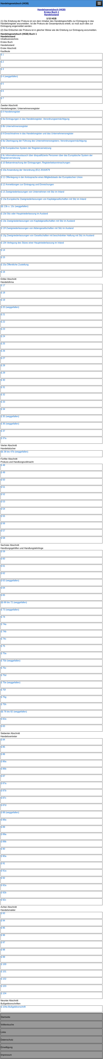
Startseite (5, 1017)
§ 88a (3, 820)
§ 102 (3, 979)
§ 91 (3, 863)
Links (3, 1032)
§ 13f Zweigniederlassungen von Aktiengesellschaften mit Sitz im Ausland (37, 228)
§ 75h (3, 704)
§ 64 (3, 588)
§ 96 (3, 935)
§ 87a (3, 783)
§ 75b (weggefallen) (10, 660)
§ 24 (3, 336)
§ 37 (3, 431)
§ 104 (3, 993)
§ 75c (3, 668)
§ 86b (3, 769)
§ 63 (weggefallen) (10, 580)
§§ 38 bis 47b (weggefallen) (14, 452)
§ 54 (3, 509)
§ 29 (3, 373)
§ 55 (3, 516)
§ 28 (3, 365)
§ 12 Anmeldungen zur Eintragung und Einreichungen (27, 184)
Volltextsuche (7, 1024)
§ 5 (2, 83)
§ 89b (3, 841)
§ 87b (3, 790)
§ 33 (3, 402)
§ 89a (3, 834)
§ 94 (3, 920)
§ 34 (3, 409)
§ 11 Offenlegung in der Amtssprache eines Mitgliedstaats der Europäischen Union (42, 177)
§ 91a (3, 871)
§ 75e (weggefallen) (10, 682)
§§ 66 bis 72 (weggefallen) (14, 602)
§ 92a (3, 885)
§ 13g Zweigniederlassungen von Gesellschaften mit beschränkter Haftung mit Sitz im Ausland (47, 235)
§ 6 (2, 91)
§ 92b (3, 892)
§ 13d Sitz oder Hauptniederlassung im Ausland (24, 213)
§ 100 (3, 964)
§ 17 (3, 285)
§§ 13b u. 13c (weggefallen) (14, 206)
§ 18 (3, 292)
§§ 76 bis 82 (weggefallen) (14, 711)
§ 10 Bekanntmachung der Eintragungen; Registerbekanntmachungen (35, 162)
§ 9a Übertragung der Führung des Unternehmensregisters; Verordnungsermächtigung (44, 141)
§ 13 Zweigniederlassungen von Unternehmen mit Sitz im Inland (32, 192)
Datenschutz (7, 1040)
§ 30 (3, 380)
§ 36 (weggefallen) (10, 424)
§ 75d (3, 675)
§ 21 (3, 314)
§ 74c (3, 639)
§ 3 (2, 69)
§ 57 (3, 531)
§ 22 (3, 322)
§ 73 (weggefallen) (10, 609)
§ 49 (3, 472)
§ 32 (3, 394)
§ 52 (3, 494)
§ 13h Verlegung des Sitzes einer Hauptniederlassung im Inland (32, 243)
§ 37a (3, 438)
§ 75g (3, 697)
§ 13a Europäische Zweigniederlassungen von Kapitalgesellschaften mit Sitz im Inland (43, 199)
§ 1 (2, 54)
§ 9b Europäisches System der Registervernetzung (26, 148)
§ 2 (2, 62)
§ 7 (2, 98)
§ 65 (3, 595)
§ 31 (3, 387)
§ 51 (3, 487)
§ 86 (3, 754)
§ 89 (3, 827)
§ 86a (3, 761)
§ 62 (3, 573)
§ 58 (3, 538)
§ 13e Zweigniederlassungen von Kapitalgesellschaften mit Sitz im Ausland (38, 221)
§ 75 (3, 646)
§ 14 (3, 250)
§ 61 (3, 566)
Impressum (6, 1055)
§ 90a (3, 856)
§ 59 (3, 551)
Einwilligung (7, 1047)
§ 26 (3, 351)
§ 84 (3, 739)
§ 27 (3, 358)
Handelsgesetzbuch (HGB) (15, 3)
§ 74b (3, 631)
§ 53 (3, 501)
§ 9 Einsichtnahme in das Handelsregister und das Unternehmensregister (37, 133)
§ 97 (3, 942)
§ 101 (3, 971)
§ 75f (3, 690)
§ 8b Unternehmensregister (14, 126)
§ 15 (3, 257)
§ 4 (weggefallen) (9, 76)
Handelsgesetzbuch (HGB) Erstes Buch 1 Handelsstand (52, 12)
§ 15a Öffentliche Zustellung (15, 264)
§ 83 (3, 726)
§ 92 (3, 878)
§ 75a (3, 653)
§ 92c (3, 900)
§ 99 (3, 957)
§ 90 (3, 849)
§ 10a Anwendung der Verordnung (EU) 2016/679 (25, 170)
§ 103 (3, 986)
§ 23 (3, 329)
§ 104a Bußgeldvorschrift (13, 1007)
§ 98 (3, 950)
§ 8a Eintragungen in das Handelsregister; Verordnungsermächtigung (35, 119)
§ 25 (3, 343)
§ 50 (3, 480)
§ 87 (3, 776)
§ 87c (3, 798)
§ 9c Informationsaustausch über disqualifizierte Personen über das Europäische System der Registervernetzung (47, 156)
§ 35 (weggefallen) (10, 416)
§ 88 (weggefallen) (10, 812)
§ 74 (3, 617)
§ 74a (3, 624)
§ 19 (3, 300)
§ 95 (3, 928)
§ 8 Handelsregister (10, 111)
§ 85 (3, 747)
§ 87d (3, 805)
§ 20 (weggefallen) (10, 307)
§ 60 (3, 559)
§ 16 (3, 272)
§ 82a (3, 719)
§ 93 (3, 913)
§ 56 (3, 523)
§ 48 (3, 465)
